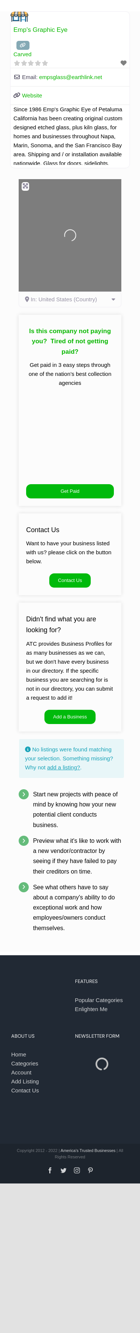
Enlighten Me (91, 1009)
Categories (24, 1063)
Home (18, 1054)
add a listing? (63, 767)
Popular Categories (99, 1000)
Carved (22, 54)
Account (21, 1072)
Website (32, 95)
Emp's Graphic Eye (40, 29)
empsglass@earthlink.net (70, 77)
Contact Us (25, 1090)
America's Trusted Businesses (87, 1150)
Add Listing (25, 1081)
